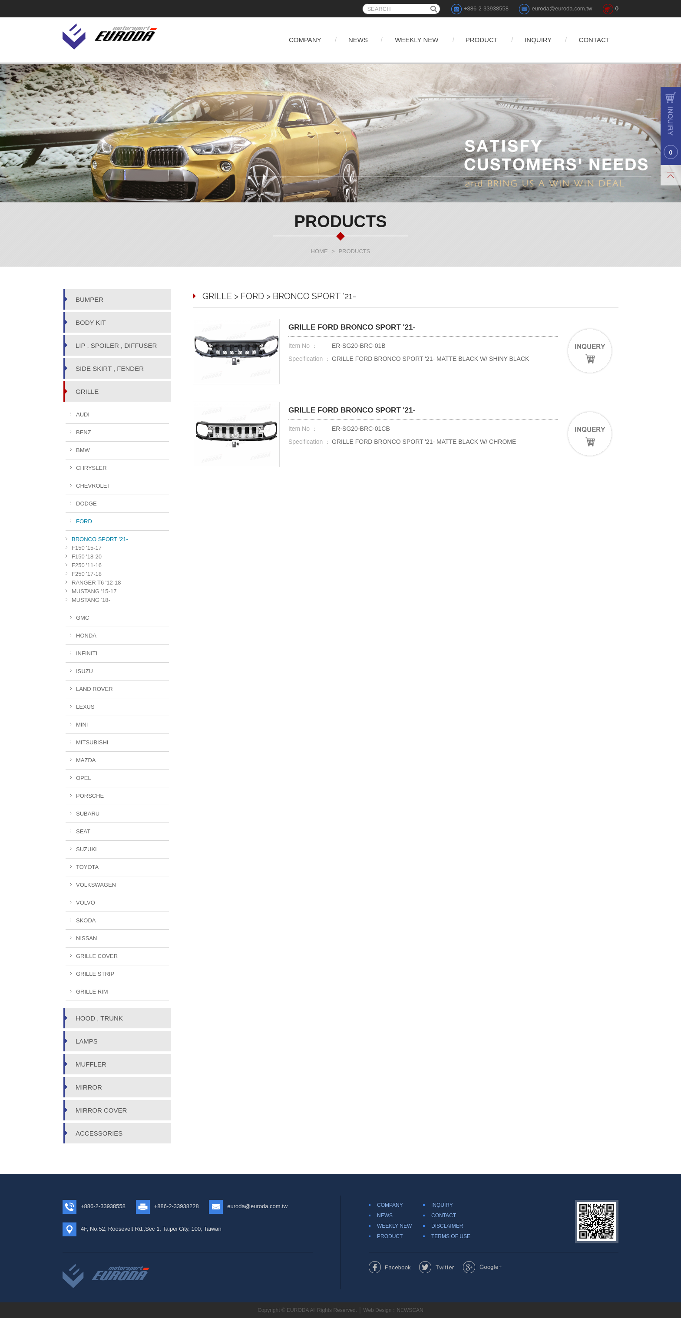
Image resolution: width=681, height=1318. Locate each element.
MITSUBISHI (92, 742)
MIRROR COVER (101, 1110)
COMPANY (305, 39)
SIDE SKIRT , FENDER (110, 368)
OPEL (83, 778)
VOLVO (85, 902)
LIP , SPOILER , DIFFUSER (116, 345)
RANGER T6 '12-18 (96, 582)
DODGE (86, 503)
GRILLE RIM (92, 991)
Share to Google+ (482, 1267)
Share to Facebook (390, 1267)
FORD (84, 521)
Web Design (377, 1310)
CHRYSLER (91, 468)
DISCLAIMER (447, 1226)
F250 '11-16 (87, 565)
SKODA (86, 920)
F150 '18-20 (87, 556)
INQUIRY (538, 39)
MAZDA (86, 760)
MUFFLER (91, 1064)
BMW (83, 450)
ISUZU (84, 671)
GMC (82, 617)
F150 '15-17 (87, 548)
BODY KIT (91, 322)
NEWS (358, 39)
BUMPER (89, 299)
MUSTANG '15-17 (94, 591)
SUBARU (87, 813)
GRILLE (87, 391)
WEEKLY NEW (416, 39)
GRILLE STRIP (95, 974)
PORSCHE (90, 796)
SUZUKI (86, 849)
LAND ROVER (94, 689)
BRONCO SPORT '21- (100, 539)
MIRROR (89, 1087)
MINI (82, 724)
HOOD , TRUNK (99, 1018)
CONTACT (594, 39)
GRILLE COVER (97, 956)
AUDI (82, 414)
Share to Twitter (436, 1267)
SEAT (83, 831)
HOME (319, 251)
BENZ (83, 432)
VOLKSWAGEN (96, 885)
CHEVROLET (93, 485)
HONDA (86, 635)
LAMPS (87, 1041)
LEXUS (85, 707)
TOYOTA (87, 867)
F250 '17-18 (87, 574)
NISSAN (86, 938)
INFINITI (86, 653)
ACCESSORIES (99, 1133)
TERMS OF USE (450, 1236)
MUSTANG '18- (91, 600)
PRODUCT (482, 39)
